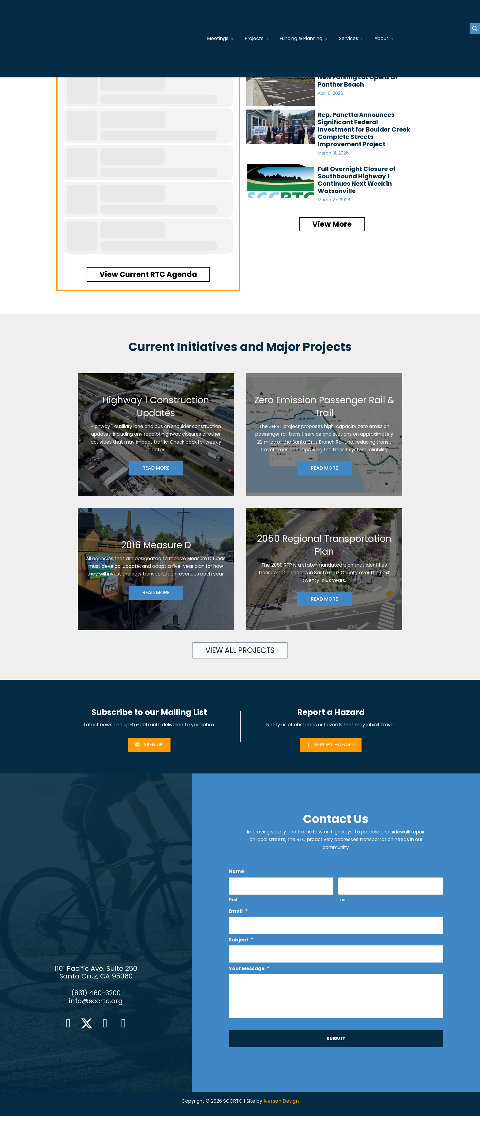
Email (239, 913)
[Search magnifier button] (475, 28)
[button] (148, 274)
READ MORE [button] (156, 469)
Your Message (250, 971)
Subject (241, 942)
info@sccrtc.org (96, 1006)
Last (343, 902)
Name (236, 873)
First (233, 902)
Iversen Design (282, 1109)
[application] (238, 38)
